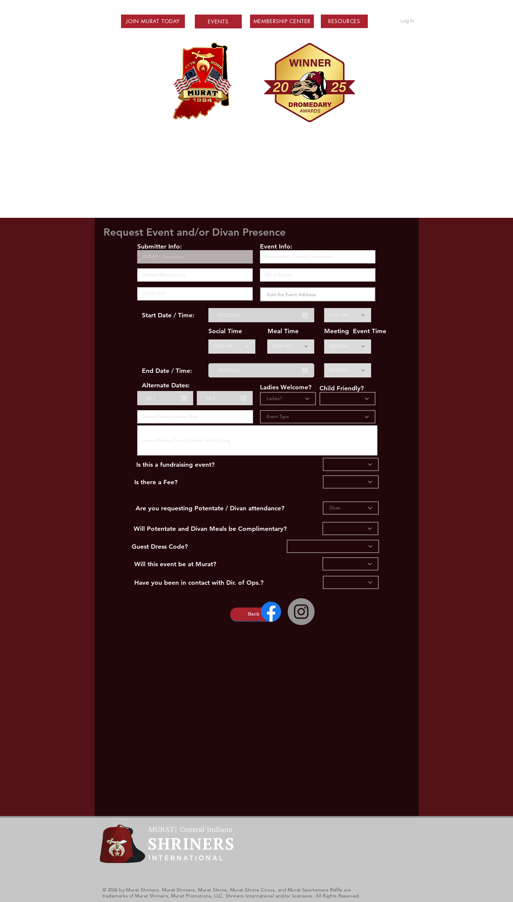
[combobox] (317, 294)
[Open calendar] (305, 315)
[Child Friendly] (347, 398)
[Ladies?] (288, 398)
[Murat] (350, 563)
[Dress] (333, 546)
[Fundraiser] (351, 464)
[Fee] (351, 482)
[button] (153, 21)
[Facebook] (271, 611)
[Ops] (351, 582)
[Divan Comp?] (350, 528)
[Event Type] (317, 416)
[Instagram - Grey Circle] (301, 611)
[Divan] (351, 508)
